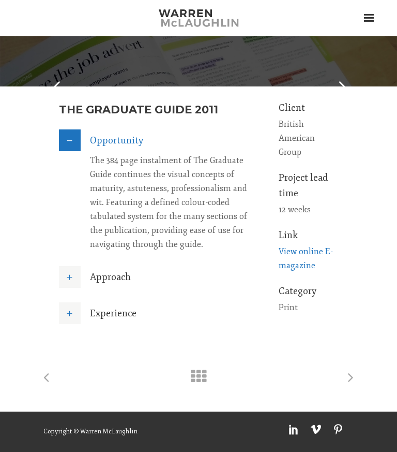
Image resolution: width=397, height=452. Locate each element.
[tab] (158, 140)
